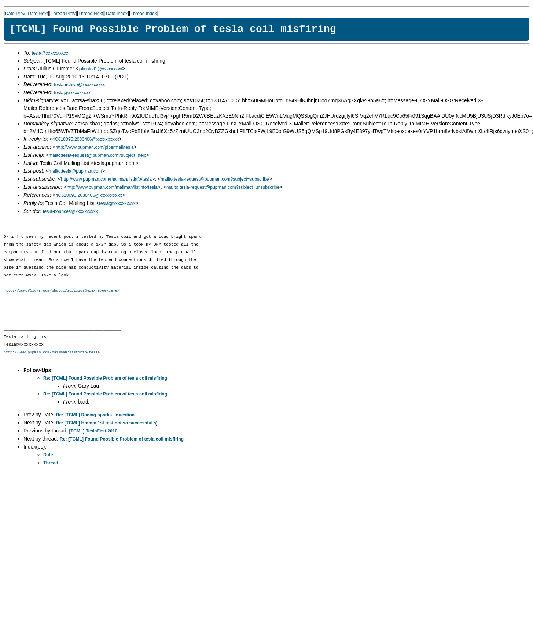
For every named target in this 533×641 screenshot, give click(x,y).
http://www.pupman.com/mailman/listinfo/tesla (106, 179)
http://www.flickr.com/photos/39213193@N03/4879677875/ (62, 290)
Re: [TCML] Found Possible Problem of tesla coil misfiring (105, 378)
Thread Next (90, 13)
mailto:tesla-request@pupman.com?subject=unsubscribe (223, 187)
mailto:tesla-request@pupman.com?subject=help (97, 155)
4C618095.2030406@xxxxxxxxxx (85, 139)
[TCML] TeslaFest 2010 (93, 431)
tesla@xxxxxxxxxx (50, 53)
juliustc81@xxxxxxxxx (100, 68)
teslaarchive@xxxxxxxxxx (79, 84)
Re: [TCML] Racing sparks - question (95, 414)
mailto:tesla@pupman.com (75, 171)
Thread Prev (63, 13)
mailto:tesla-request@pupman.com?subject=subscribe (215, 179)
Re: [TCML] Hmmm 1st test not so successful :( (106, 423)
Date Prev (15, 13)
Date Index (117, 13)
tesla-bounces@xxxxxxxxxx (70, 211)
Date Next (38, 13)
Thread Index (144, 13)
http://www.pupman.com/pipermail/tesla (95, 147)
